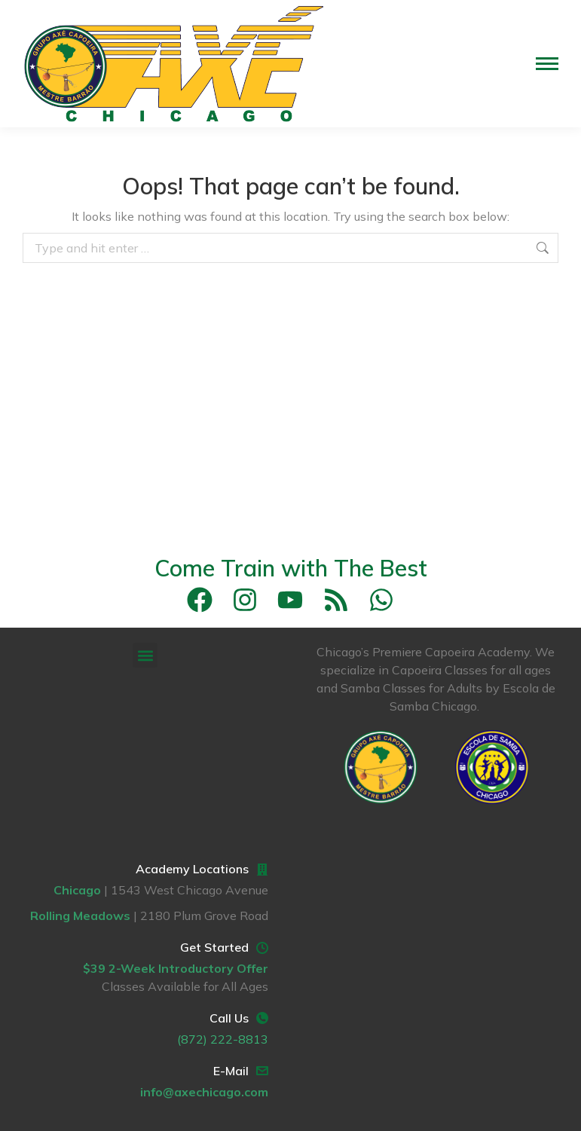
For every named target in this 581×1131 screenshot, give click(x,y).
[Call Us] (262, 1018)
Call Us (229, 1018)
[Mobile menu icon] (547, 63)
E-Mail (231, 1070)
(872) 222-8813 (222, 1039)
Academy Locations (192, 868)
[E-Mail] (262, 1071)
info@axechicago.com (204, 1091)
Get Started (214, 947)
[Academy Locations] (262, 870)
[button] (145, 655)
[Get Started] (262, 948)
